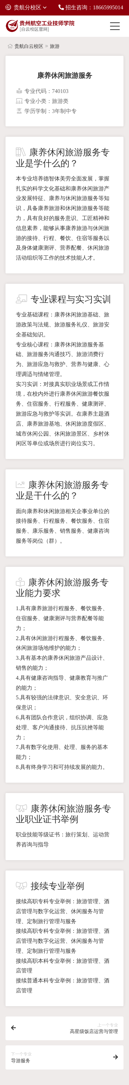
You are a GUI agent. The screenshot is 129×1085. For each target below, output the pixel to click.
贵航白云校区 (28, 46)
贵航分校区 (23, 7)
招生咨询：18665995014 (90, 7)
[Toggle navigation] (116, 26)
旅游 (55, 46)
